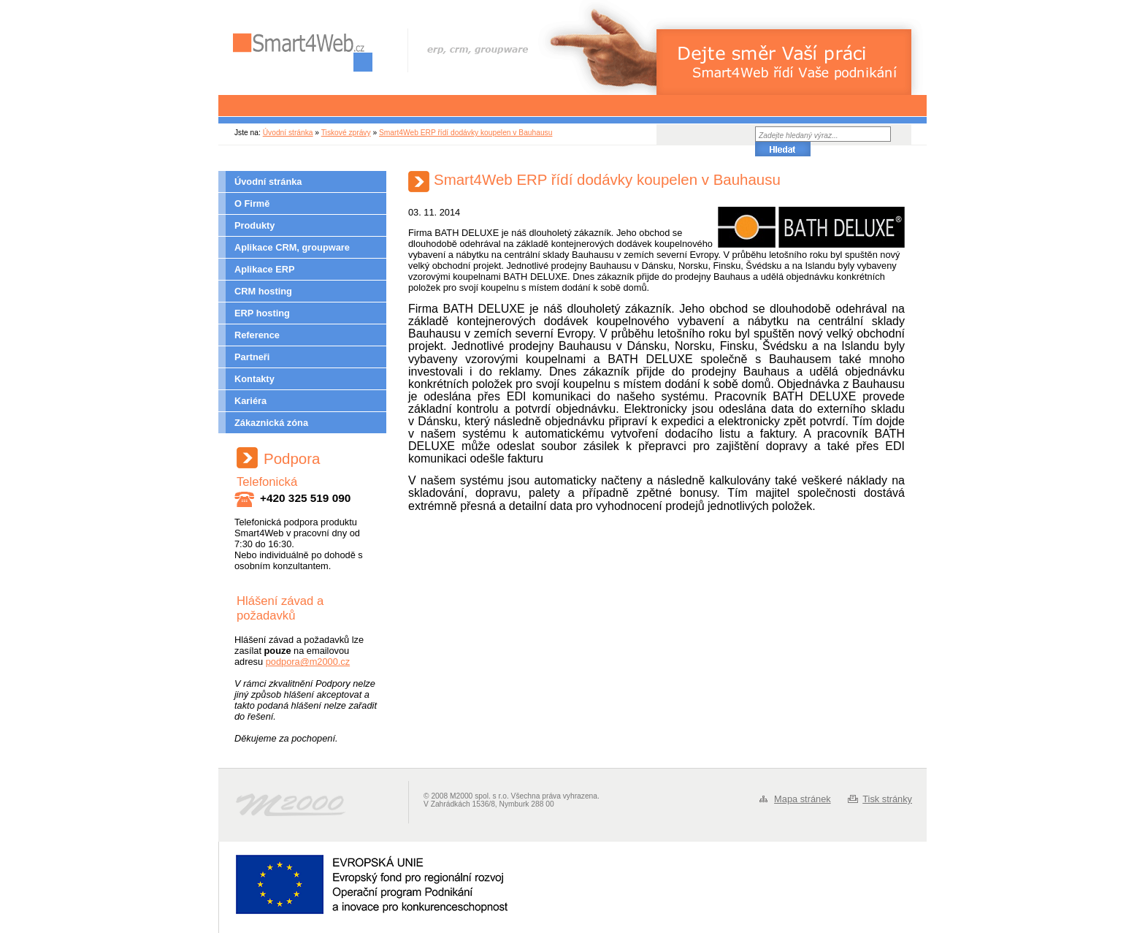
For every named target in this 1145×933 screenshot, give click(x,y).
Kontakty (254, 378)
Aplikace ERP (264, 269)
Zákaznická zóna (271, 422)
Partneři (251, 356)
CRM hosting (263, 291)
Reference (257, 335)
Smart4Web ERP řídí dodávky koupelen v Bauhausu (465, 133)
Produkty (254, 225)
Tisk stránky (887, 798)
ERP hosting (262, 313)
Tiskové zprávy (346, 133)
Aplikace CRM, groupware (292, 247)
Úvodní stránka (288, 133)
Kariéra (250, 400)
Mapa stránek (802, 798)
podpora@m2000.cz (308, 661)
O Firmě (251, 203)
